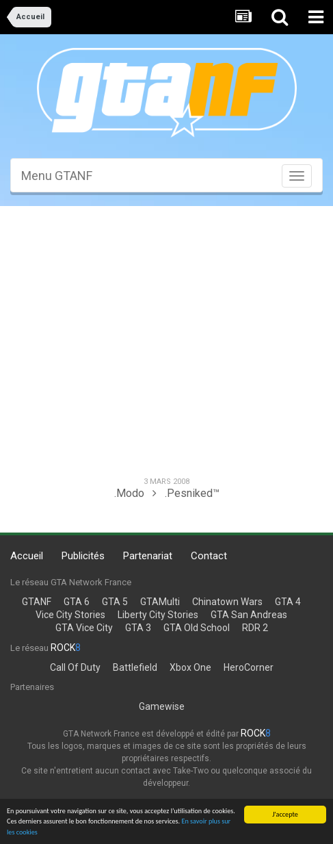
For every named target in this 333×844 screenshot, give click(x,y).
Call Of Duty (75, 667)
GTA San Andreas (249, 614)
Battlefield (135, 667)
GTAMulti (160, 601)
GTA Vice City (84, 627)
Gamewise (162, 706)
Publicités (83, 556)
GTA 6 (77, 601)
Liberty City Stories (158, 614)
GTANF (36, 601)
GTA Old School (196, 627)
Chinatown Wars (227, 601)
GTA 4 (288, 601)
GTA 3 (138, 627)
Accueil (26, 556)
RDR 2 (255, 627)
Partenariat (147, 556)
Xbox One (190, 667)
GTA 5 (115, 601)
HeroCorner (249, 667)
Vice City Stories (70, 614)
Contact (209, 556)
